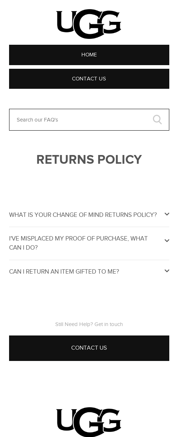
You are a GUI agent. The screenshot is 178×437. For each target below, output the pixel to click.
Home (89, 54)
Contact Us (89, 79)
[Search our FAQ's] (89, 120)
